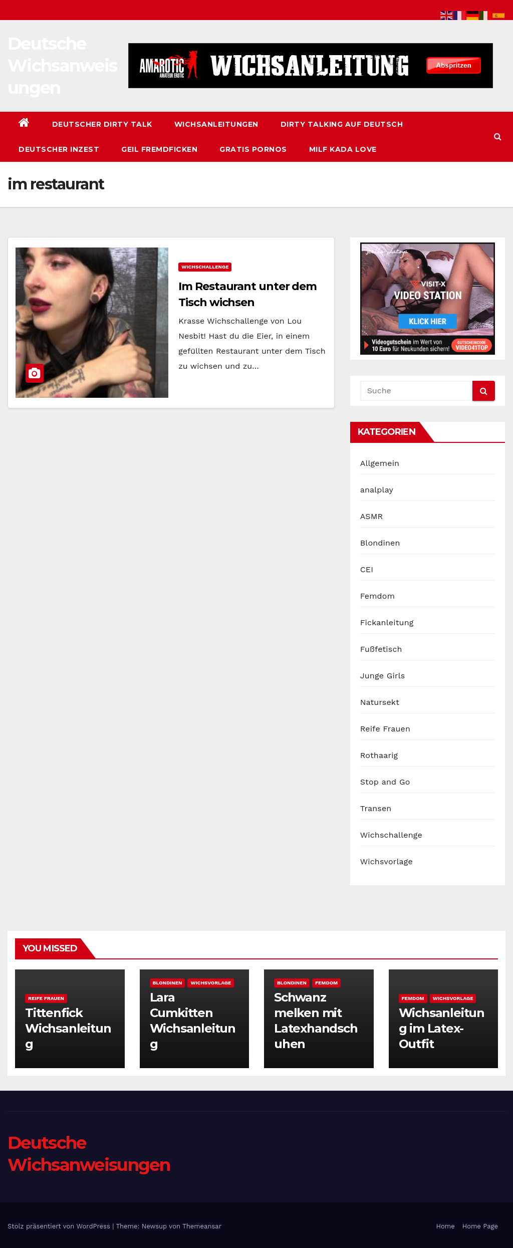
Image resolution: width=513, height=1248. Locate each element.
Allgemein (380, 463)
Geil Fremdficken (159, 149)
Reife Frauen (385, 728)
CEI (367, 569)
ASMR (371, 516)
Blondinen (380, 543)
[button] (497, 136)
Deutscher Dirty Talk (102, 124)
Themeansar (201, 1226)
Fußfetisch (381, 649)
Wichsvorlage (386, 861)
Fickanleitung (387, 622)
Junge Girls (382, 675)
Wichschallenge (204, 267)
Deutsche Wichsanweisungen (62, 65)
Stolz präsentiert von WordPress (60, 1226)
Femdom (377, 596)
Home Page (480, 1226)
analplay (376, 489)
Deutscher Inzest (59, 149)
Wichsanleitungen (216, 124)
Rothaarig (379, 755)
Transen (376, 808)
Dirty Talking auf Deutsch (342, 124)
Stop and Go (385, 782)
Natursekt (379, 702)
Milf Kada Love (343, 149)
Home (445, 1226)
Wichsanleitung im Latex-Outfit (441, 1028)
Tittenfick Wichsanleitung (68, 1028)
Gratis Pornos (253, 149)
